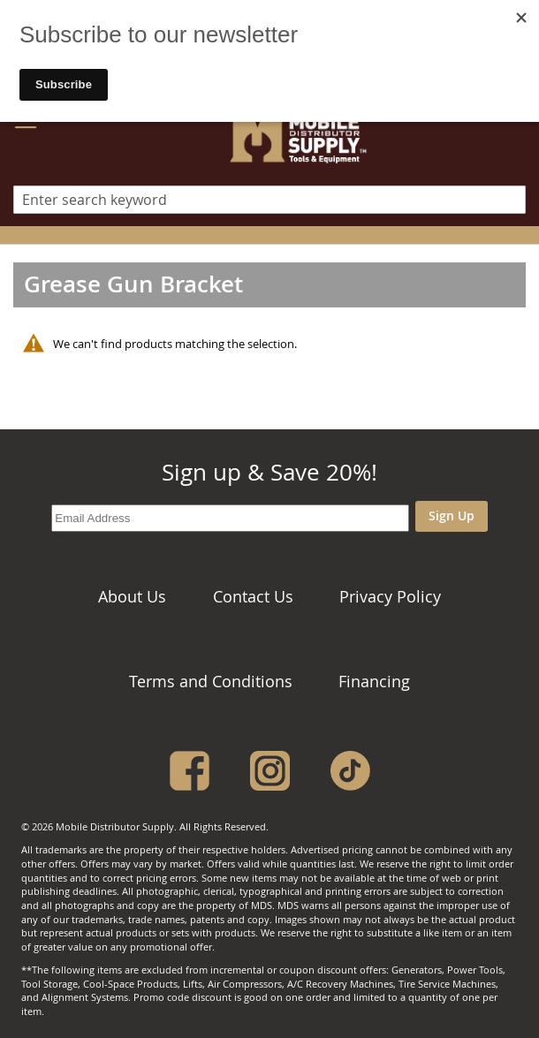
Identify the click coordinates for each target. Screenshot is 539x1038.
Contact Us (253, 596)
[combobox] (269, 200)
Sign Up (451, 515)
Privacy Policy (390, 596)
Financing (374, 681)
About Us (132, 596)
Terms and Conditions (210, 681)
